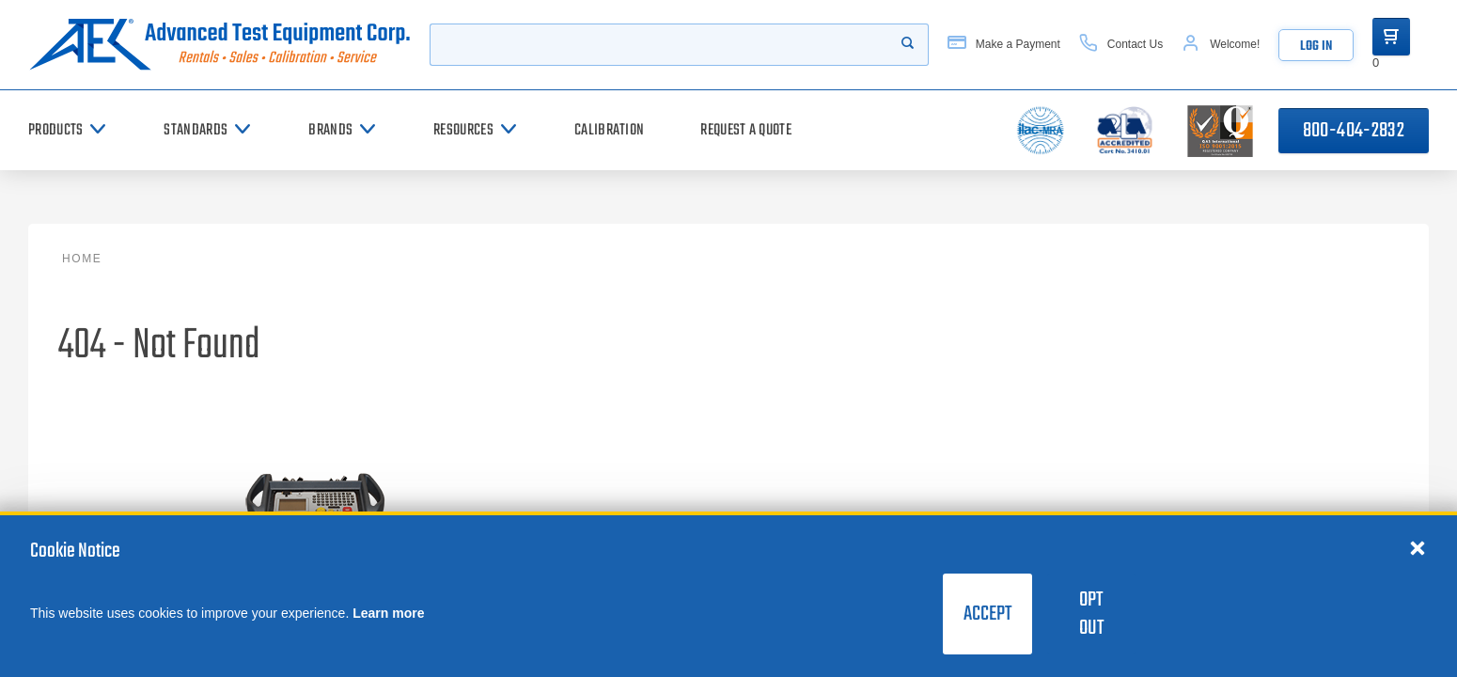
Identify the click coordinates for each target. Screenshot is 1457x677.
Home (82, 258)
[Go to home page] (219, 45)
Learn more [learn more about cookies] (388, 613)
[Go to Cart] (1391, 36)
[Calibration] (609, 130)
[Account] (1221, 45)
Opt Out (1091, 614)
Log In (1316, 46)
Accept (987, 614)
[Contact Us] (1121, 45)
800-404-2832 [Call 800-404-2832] (1353, 131)
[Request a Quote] (746, 130)
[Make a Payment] (1004, 45)
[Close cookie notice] (1417, 547)
